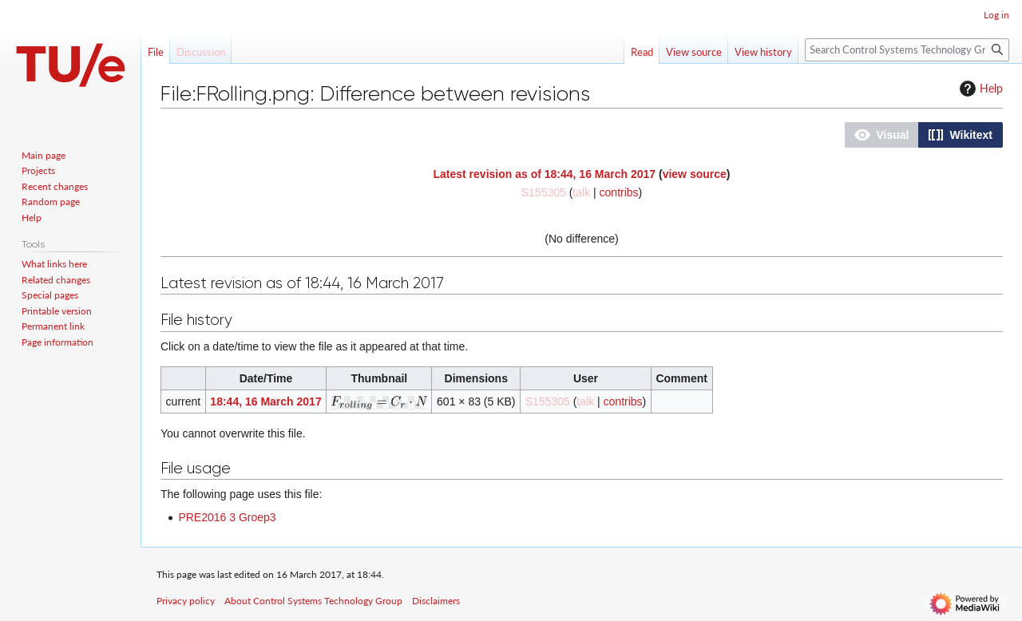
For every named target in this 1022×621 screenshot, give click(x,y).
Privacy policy (185, 601)
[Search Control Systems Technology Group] (907, 49)
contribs (619, 192)
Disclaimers (436, 601)
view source (695, 174)
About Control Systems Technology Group (313, 601)
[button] (882, 135)
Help (979, 89)
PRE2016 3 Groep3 (226, 517)
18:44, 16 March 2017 (265, 401)
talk (581, 192)
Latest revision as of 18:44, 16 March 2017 (545, 174)
